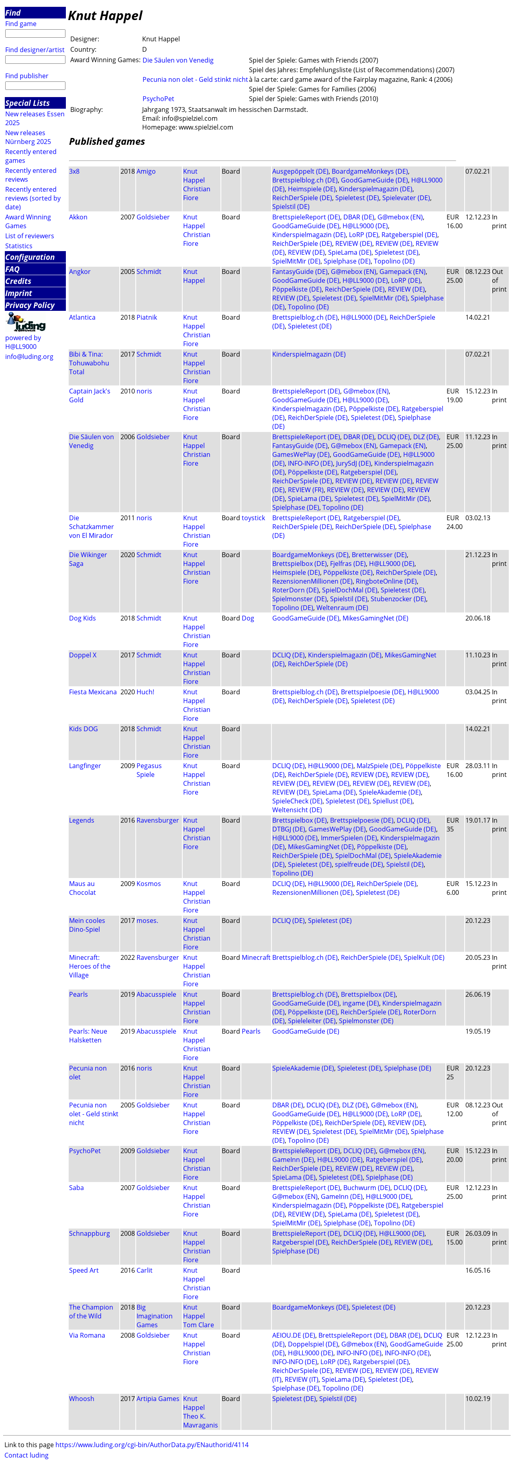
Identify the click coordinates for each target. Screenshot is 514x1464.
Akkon (78, 217)
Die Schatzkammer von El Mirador (91, 526)
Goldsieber (153, 217)
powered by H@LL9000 (23, 342)
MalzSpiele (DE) (379, 765)
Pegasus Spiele (149, 770)
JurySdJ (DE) (353, 463)
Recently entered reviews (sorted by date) (33, 198)
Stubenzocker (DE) (398, 598)
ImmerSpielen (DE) (349, 837)
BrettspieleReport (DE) (306, 217)
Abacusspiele (156, 994)
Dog (248, 618)
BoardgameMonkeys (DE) (370, 171)
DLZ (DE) (426, 436)
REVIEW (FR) (306, 489)
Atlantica (82, 317)
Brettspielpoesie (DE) (372, 691)
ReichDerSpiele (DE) (302, 197)
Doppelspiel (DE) (313, 1344)
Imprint (18, 293)
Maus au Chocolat (82, 888)
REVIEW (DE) (353, 243)
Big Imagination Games (155, 1316)
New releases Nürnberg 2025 (28, 137)
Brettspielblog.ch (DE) (305, 180)
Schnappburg (89, 1233)
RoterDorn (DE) (295, 590)
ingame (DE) (361, 1003)
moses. (147, 920)
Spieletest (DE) (357, 197)
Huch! (145, 691)
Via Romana (87, 1335)
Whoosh (81, 1398)
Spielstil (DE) (291, 206)
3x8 (74, 171)
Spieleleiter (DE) (312, 1020)
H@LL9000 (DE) (365, 225)
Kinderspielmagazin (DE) (375, 189)
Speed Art (84, 1270)
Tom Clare (198, 1324)
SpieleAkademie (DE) (390, 792)
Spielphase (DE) (347, 261)
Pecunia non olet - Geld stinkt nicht (195, 79)
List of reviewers (29, 235)
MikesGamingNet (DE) (375, 618)
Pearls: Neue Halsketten (88, 1035)
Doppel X (82, 655)
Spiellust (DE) (392, 801)
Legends (81, 820)
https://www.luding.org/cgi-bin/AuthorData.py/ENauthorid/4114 (152, 1444)
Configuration (30, 256)
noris (144, 391)
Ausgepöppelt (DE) (300, 171)
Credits (18, 281)
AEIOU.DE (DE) (293, 1335)
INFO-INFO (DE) (310, 463)
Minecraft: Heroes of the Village (89, 966)
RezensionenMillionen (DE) (312, 581)
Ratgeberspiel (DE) (409, 234)
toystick (253, 517)
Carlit (145, 1270)
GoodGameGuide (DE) (374, 180)
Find (12, 12)
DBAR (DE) (358, 217)
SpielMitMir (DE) (296, 261)
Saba (76, 1187)
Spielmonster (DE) (299, 598)
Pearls (78, 994)
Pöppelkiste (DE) (297, 289)
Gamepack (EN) (402, 271)
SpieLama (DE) (349, 252)
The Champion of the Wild (91, 1311)
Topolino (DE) (394, 261)
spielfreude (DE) (359, 864)
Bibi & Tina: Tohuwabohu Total (89, 363)
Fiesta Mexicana (93, 691)
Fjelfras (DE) (348, 563)
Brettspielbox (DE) (299, 563)
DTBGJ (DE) (288, 829)
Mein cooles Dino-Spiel (87, 925)
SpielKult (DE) (424, 957)
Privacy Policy (30, 305)
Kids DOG (83, 728)
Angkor (80, 271)
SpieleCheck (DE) (297, 801)
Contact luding (26, 1455)
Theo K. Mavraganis (200, 1421)
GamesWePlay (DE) (301, 454)
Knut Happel (194, 176)
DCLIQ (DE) (393, 436)
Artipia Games (158, 1398)
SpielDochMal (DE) (349, 590)
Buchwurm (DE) (366, 1187)
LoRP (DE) (363, 234)
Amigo (146, 171)
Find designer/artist (35, 49)
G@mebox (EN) (400, 217)
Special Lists (27, 102)
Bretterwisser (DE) (379, 554)
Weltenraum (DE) (342, 607)
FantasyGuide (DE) (300, 271)
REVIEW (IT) (301, 1379)
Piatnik (147, 317)
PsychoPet (158, 98)
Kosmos (149, 883)
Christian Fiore (196, 193)
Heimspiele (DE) (312, 189)
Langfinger (85, 765)
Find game (21, 23)
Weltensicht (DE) (297, 809)
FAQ (12, 269)
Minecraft (256, 957)
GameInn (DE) (293, 1159)
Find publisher (27, 75)
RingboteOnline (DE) (386, 581)
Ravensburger (158, 820)
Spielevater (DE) (406, 197)
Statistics (19, 245)
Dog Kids (82, 618)
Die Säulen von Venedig (178, 60)
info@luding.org (29, 356)
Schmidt (149, 271)
